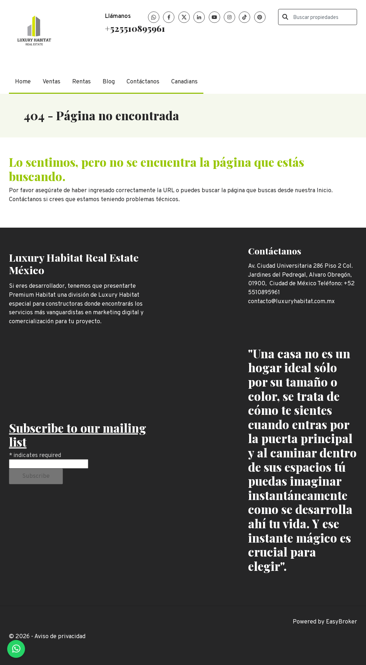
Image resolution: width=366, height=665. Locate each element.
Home (23, 82)
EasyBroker (341, 622)
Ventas (51, 82)
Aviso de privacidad (59, 636)
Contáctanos (143, 82)
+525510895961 (135, 28)
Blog (109, 82)
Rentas (81, 82)
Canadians (184, 82)
